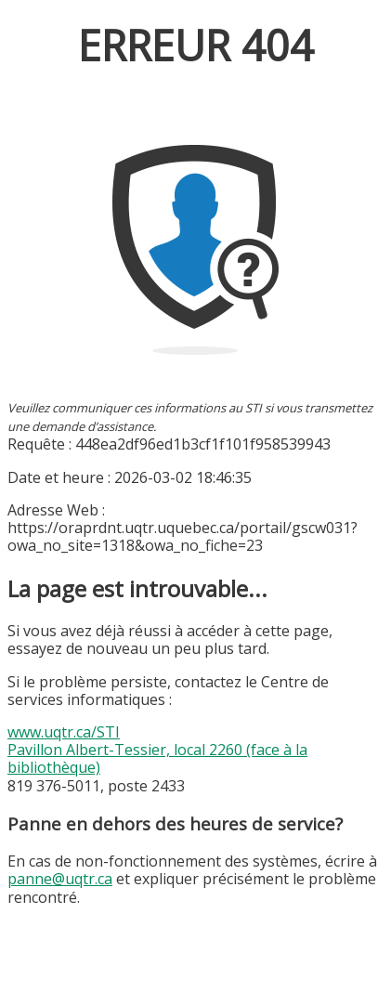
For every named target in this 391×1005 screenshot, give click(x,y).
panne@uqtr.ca (59, 878)
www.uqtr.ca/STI (63, 732)
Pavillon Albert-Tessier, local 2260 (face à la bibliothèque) (157, 758)
